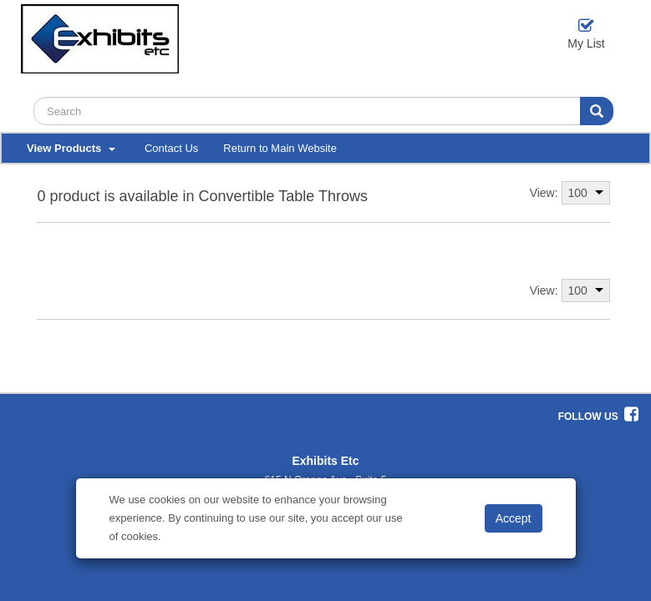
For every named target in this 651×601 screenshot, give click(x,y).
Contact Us (171, 148)
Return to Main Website (280, 148)
